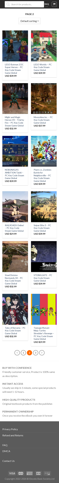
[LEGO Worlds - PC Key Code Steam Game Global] (44, 45)
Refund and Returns (12, 435)
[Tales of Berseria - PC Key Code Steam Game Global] (15, 309)
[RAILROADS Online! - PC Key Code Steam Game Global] (15, 206)
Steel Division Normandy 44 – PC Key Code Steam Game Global (14, 279)
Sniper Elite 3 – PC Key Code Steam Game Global (42, 228)
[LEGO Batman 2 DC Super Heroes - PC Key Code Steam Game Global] (15, 45)
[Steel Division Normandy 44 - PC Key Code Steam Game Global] (15, 256)
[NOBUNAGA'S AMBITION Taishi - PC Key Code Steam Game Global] (15, 151)
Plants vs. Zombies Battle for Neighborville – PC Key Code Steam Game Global (42, 175)
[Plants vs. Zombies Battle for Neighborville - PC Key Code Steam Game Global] (44, 151)
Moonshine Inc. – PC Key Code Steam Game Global (43, 120)
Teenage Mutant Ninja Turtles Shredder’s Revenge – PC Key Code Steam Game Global (44, 333)
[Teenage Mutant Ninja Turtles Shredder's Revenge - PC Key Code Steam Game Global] (44, 309)
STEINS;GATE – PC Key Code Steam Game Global (43, 278)
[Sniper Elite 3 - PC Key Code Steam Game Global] (44, 206)
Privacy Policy (10, 429)
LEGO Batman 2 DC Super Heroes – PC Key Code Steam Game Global (14, 68)
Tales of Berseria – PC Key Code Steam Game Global (15, 331)
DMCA (6, 451)
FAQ (4, 445)
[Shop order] (29, 21)
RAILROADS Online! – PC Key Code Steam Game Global (14, 228)
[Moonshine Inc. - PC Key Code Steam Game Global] (44, 98)
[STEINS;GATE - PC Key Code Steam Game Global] (44, 256)
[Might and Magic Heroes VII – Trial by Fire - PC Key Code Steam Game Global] (15, 98)
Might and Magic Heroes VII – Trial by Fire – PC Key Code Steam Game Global (14, 121)
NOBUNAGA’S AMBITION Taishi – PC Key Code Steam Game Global (14, 174)
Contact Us (8, 460)
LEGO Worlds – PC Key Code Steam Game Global (43, 67)
